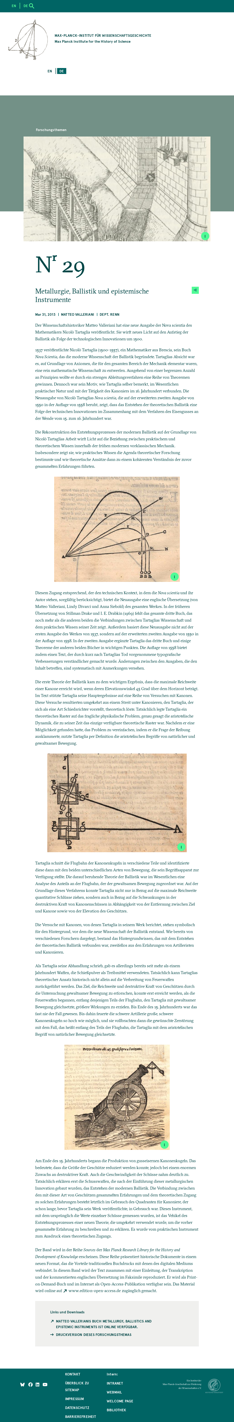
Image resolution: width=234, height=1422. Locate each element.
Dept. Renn (110, 314)
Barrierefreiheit (80, 1416)
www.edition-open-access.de (95, 1290)
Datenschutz (77, 1407)
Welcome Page (120, 1400)
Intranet (115, 1383)
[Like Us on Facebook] (31, 1384)
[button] (195, 290)
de (61, 70)
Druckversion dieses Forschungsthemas (93, 1334)
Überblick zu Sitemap (77, 1386)
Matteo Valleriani (77, 314)
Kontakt (72, 1374)
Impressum (74, 1398)
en (50, 70)
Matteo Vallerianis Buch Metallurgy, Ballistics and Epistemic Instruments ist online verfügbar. (104, 1324)
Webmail (114, 1392)
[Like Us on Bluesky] (22, 1384)
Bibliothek (116, 1409)
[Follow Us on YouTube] (45, 1384)
